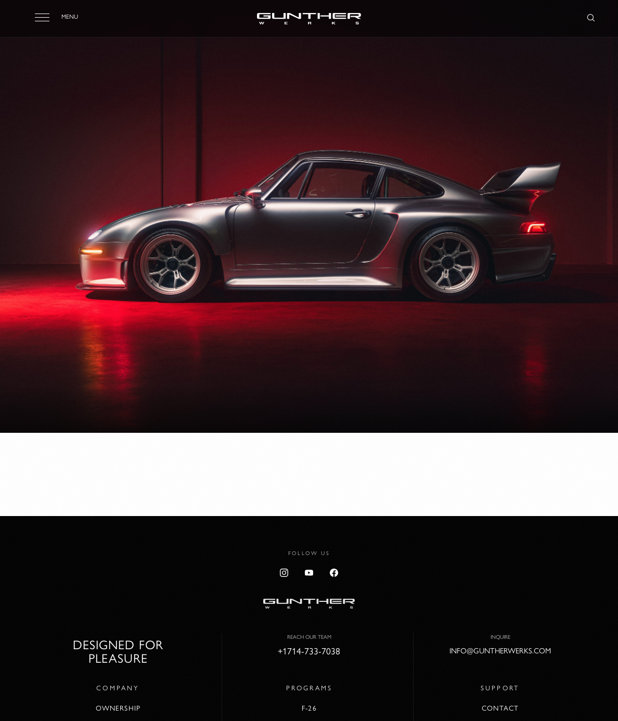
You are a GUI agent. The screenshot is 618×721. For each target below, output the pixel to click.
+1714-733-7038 (309, 651)
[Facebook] (334, 572)
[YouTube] (309, 572)
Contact (500, 708)
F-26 (309, 708)
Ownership (118, 708)
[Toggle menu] (42, 17)
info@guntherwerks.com (500, 650)
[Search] (591, 18)
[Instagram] (284, 572)
